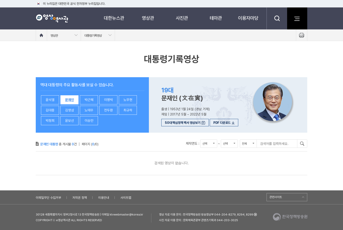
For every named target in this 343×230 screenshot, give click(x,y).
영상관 (148, 18)
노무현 (128, 100)
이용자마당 (248, 18)
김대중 (50, 110)
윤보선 (69, 121)
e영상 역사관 (52, 18)
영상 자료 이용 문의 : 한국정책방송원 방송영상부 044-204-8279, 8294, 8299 (206, 214)
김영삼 (69, 110)
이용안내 (103, 197)
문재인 (69, 100)
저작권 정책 (79, 197)
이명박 (108, 100)
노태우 (89, 110)
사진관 (182, 18)
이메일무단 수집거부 (48, 197)
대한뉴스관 (114, 18)
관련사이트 (275, 197)
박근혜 (89, 100)
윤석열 (50, 100)
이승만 (89, 121)
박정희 (50, 121)
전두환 (108, 110)
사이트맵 (125, 197)
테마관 (216, 18)
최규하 (128, 110)
